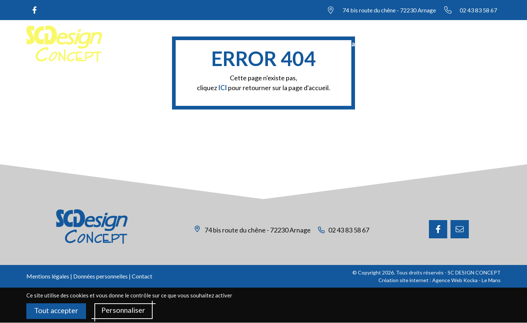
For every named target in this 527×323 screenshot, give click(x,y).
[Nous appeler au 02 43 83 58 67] (470, 10)
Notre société (286, 44)
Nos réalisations (409, 44)
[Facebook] (438, 229)
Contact (142, 276)
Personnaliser (126, 310)
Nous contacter (471, 44)
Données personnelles (100, 276)
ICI (222, 88)
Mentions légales (47, 276)
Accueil (240, 44)
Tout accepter (57, 311)
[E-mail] (460, 229)
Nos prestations (346, 44)
